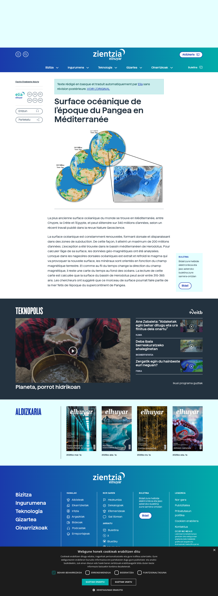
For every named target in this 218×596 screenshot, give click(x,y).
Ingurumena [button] (78, 67)
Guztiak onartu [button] (95, 581)
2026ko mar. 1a (73, 455)
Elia (140, 84)
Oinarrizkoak (32, 528)
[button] (18, 54)
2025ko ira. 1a (144, 455)
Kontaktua (181, 526)
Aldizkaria (191, 54)
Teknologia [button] (108, 67)
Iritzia (73, 511)
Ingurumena (31, 503)
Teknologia (29, 511)
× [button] (214, 550)
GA (40, 100)
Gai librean (112, 517)
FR (40, 94)
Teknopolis (29, 310)
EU (29, 94)
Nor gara (180, 499)
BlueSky (110, 541)
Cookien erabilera (186, 521)
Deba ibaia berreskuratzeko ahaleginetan (150, 345)
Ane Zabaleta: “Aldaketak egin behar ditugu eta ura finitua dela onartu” (157, 325)
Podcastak (76, 528)
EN (29, 100)
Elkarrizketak (78, 505)
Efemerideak (114, 511)
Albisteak (75, 500)
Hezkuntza (112, 500)
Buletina (195, 67)
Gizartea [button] (134, 67)
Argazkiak (76, 517)
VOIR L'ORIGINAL (98, 89)
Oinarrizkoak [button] (162, 67)
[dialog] (109, 571)
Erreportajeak (78, 534)
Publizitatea (182, 505)
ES (35, 94)
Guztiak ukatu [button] (123, 581)
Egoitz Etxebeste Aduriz (27, 82)
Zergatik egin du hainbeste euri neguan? (158, 363)
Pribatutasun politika (183, 513)
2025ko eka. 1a (180, 455)
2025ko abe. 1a (109, 455)
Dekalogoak (113, 505)
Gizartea (26, 519)
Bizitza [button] (52, 67)
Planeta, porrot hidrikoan (48, 387)
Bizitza (24, 495)
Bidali (185, 285)
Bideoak (75, 522)
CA (35, 100)
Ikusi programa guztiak (188, 383)
